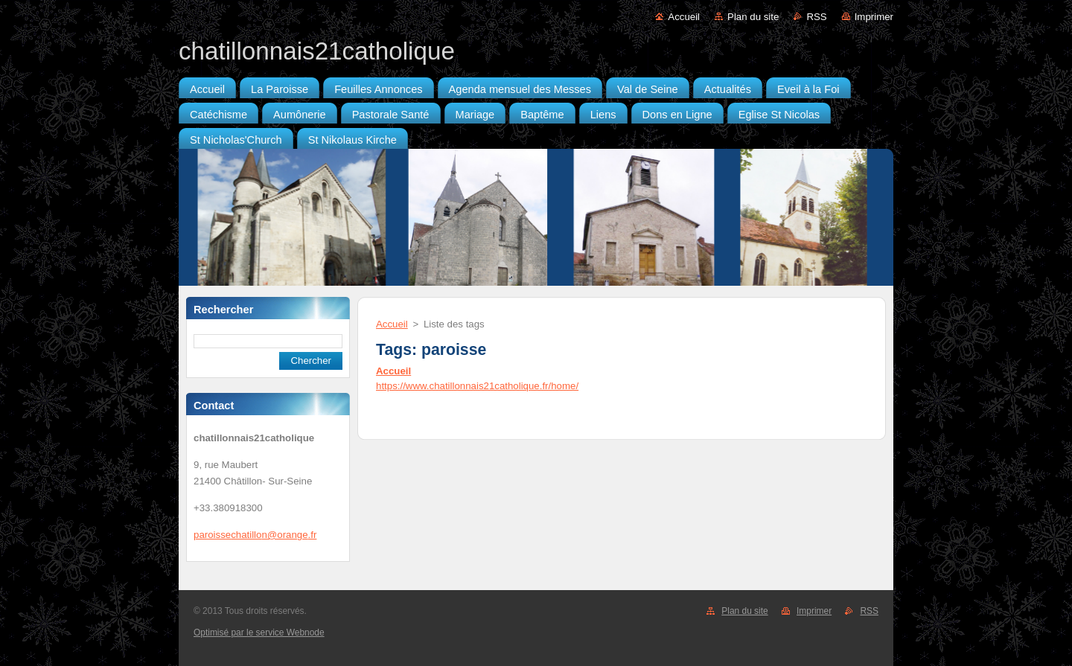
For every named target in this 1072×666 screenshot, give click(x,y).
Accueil (684, 16)
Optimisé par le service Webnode (259, 632)
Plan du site (753, 16)
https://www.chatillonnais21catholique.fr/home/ (477, 385)
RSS (816, 16)
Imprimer (874, 16)
